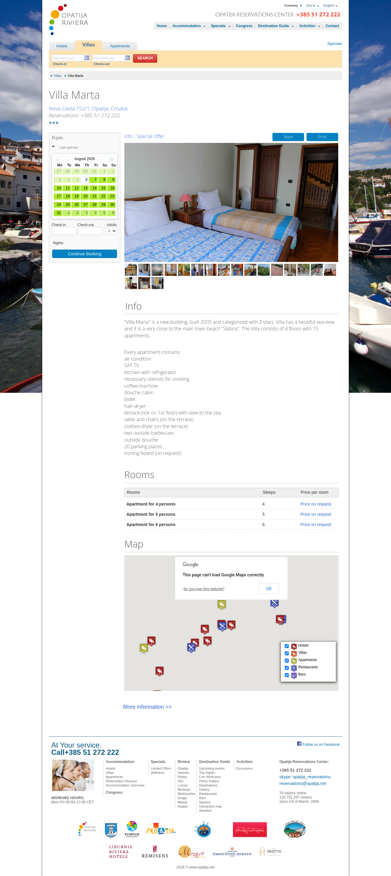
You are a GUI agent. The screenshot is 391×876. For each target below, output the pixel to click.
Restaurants (208, 794)
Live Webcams (210, 777)
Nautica (204, 802)
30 (112, 205)
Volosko (183, 772)
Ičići (180, 781)
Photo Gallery (209, 781)
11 (68, 188)
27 (85, 205)
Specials (218, 26)
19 (76, 196)
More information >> (147, 707)
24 (59, 205)
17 (59, 196)
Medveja (184, 789)
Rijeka (182, 777)
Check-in (60, 64)
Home (162, 26)
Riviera (184, 762)
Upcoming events (212, 768)
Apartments (120, 46)
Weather (205, 810)
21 (94, 196)
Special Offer (150, 136)
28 (94, 205)
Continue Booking (84, 253)
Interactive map (210, 806)
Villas (88, 44)
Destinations (208, 785)
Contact (332, 26)
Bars (202, 798)
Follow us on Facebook (321, 744)
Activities (307, 26)
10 (59, 188)
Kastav (183, 806)
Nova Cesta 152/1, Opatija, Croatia (88, 108)
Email (322, 137)
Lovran (183, 785)
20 (85, 196)
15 (103, 188)
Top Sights (207, 772)
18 (68, 196)
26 (76, 205)
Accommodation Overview (125, 785)
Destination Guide (273, 26)
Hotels (62, 46)
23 (112, 196)
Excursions (245, 768)
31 (59, 213)
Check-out (102, 64)
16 (112, 188)
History (204, 789)
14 (94, 188)
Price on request (315, 504)
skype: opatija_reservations (305, 776)
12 (76, 188)
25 (68, 205)
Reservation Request (121, 781)
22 (103, 196)
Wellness (157, 772)
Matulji (182, 802)
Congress (244, 26)
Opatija (183, 768)
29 (103, 205)
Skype (288, 137)
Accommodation (186, 26)
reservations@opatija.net (302, 783)
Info (128, 136)
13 (85, 188)
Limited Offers (161, 768)
